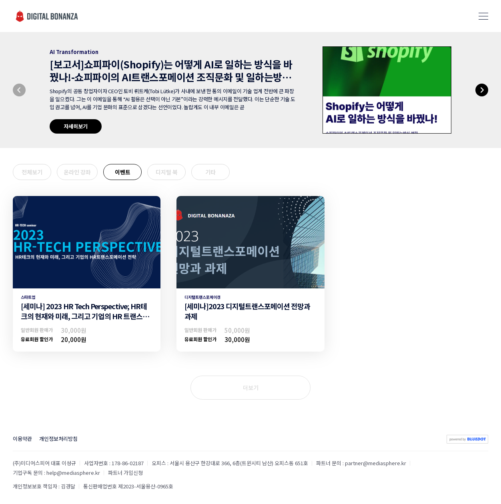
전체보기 (32, 172)
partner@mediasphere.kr (375, 463)
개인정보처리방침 (58, 438)
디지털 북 (167, 172)
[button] (19, 90)
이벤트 (122, 172)
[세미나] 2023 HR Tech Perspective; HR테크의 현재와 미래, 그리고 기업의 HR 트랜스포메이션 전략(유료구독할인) (85, 316)
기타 (210, 172)
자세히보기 (76, 126)
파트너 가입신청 (125, 472)
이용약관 (22, 438)
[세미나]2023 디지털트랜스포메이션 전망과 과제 (247, 311)
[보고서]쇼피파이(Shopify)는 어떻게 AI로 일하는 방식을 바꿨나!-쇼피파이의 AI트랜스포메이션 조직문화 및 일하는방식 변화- (171, 77)
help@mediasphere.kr (73, 472)
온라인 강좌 (77, 172)
